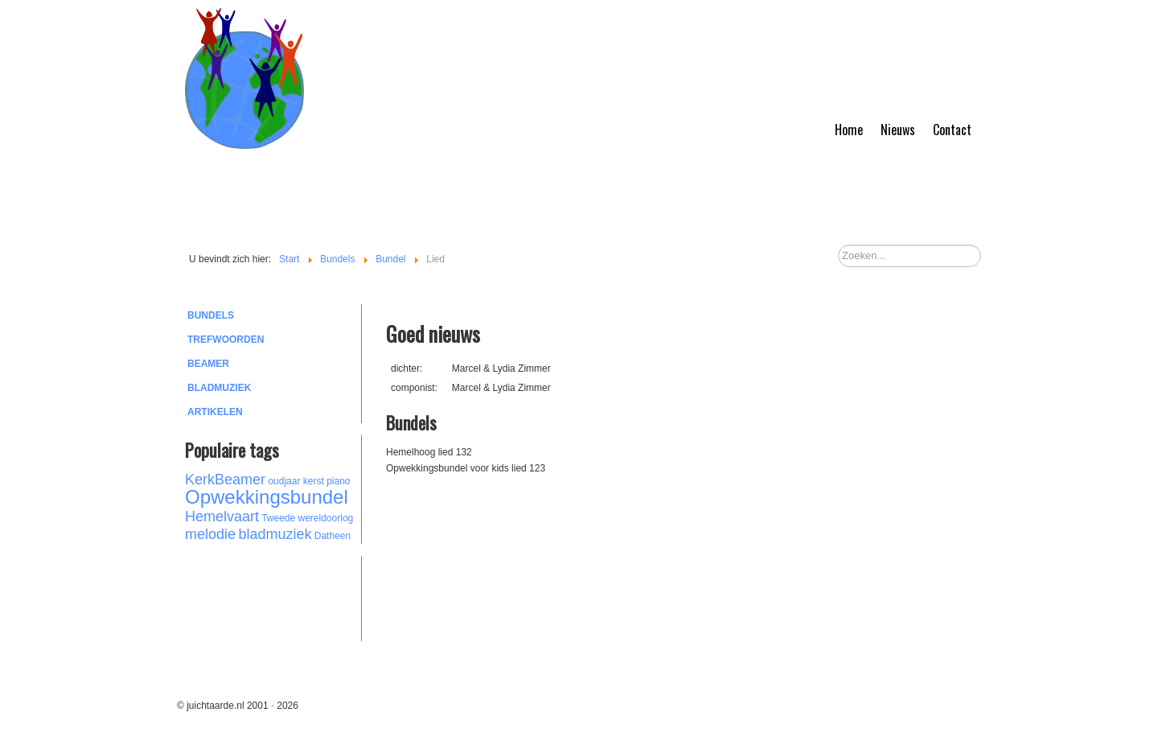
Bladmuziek (219, 387)
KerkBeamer (225, 479)
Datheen (332, 535)
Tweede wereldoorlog (307, 518)
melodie (210, 534)
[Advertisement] (273, 596)
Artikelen (215, 412)
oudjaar (284, 481)
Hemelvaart (222, 516)
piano (338, 481)
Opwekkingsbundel (266, 497)
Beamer (208, 363)
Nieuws (898, 129)
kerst (313, 481)
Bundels (210, 315)
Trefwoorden (225, 339)
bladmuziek (274, 534)
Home (849, 129)
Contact (952, 129)
